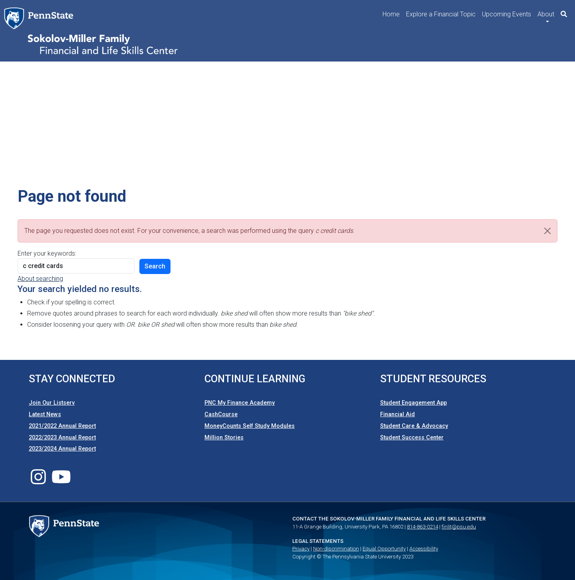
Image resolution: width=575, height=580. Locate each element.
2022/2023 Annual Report (62, 437)
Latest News (45, 414)
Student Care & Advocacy (414, 426)
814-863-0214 (422, 527)
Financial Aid (397, 414)
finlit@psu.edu (459, 527)
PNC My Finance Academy (239, 402)
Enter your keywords (46, 253)
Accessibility (423, 549)
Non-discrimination (336, 549)
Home (391, 14)
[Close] (547, 231)
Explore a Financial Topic (441, 14)
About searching (40, 278)
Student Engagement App (413, 402)
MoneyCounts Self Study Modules (249, 426)
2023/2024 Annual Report (62, 448)
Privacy (300, 549)
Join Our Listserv (52, 402)
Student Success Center (412, 437)
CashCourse (221, 414)
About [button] (545, 14)
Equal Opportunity (384, 549)
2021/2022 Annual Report (62, 426)
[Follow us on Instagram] (38, 481)
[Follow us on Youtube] (61, 481)
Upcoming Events (506, 14)
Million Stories (224, 437)
